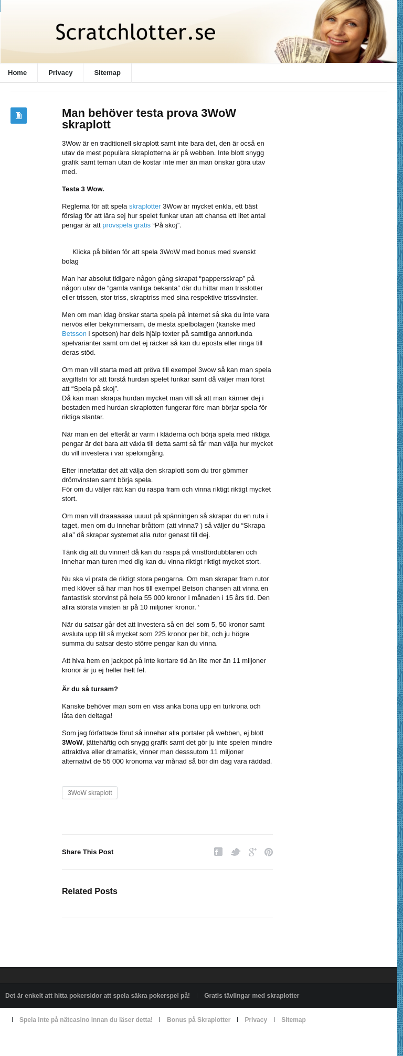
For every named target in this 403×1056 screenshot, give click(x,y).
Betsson (74, 334)
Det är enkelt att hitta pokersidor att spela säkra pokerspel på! (97, 995)
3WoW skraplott (90, 793)
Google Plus (253, 851)
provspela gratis (126, 225)
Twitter (235, 851)
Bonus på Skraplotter (198, 1020)
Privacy (60, 73)
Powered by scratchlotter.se (43, 1044)
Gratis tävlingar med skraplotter (251, 995)
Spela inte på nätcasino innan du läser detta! (86, 1020)
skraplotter (145, 206)
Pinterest (268, 851)
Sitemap (107, 73)
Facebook (218, 851)
